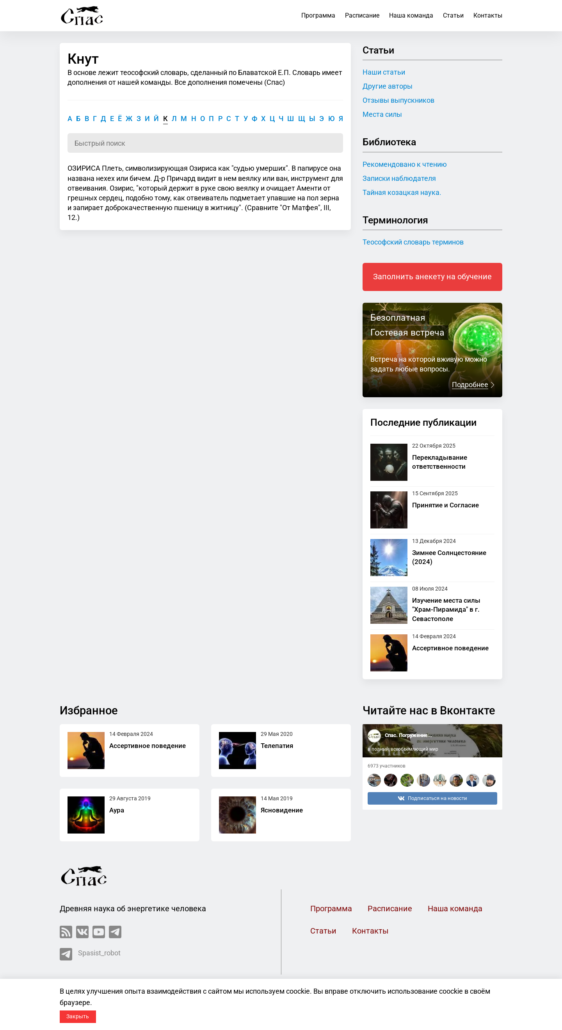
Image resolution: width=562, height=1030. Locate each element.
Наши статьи (384, 72)
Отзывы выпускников (398, 100)
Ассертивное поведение (450, 648)
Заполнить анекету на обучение (432, 276)
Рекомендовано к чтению (405, 164)
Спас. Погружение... (408, 735)
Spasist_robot (90, 954)
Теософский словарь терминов (413, 242)
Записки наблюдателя (399, 178)
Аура (116, 810)
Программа (318, 15)
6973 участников (386, 766)
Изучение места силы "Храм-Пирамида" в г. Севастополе (446, 609)
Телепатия (277, 746)
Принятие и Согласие (445, 505)
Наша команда (411, 15)
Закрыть (77, 1016)
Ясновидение (282, 810)
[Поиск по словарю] (205, 143)
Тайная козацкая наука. (402, 192)
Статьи (453, 15)
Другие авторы (388, 86)
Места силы (382, 114)
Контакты (487, 15)
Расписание (362, 15)
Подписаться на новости (432, 798)
